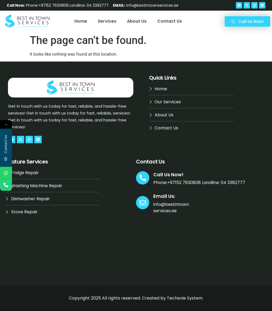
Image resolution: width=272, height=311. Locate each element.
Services (107, 21)
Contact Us (169, 21)
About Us (137, 21)
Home (80, 21)
